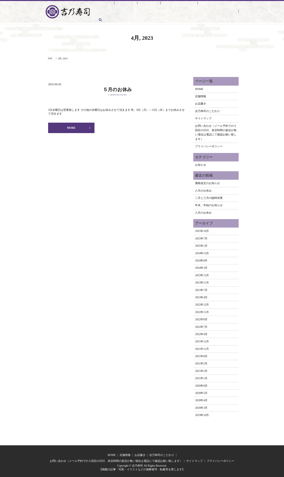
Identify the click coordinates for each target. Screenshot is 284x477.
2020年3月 (201, 406)
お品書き (135, 4)
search (100, 17)
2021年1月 (201, 376)
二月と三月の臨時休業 (209, 196)
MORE (71, 126)
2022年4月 (201, 332)
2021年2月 (201, 369)
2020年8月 (201, 384)
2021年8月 (201, 354)
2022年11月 (202, 310)
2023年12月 (202, 273)
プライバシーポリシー (209, 145)
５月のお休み (117, 88)
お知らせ (200, 163)
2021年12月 (202, 340)
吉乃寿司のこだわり (160, 4)
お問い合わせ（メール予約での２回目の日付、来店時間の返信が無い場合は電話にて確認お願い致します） (163, 10)
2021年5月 (201, 362)
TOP (50, 57)
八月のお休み (203, 189)
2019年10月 (202, 413)
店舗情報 (118, 4)
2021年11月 (202, 347)
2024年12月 (202, 251)
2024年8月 (201, 259)
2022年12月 (202, 303)
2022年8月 (201, 318)
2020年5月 (201, 391)
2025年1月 (201, 244)
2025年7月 (201, 237)
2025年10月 (202, 229)
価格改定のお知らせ (207, 181)
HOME (101, 4)
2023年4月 (201, 296)
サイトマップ (203, 117)
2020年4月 (201, 398)
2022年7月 (201, 325)
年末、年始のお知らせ (209, 203)
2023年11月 (202, 281)
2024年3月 (201, 266)
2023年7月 (201, 288)
